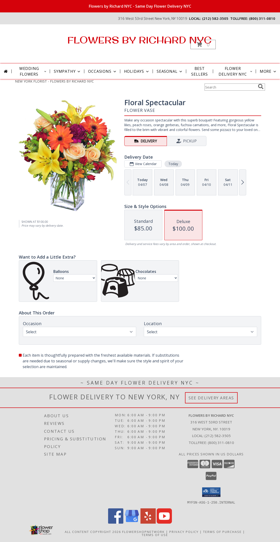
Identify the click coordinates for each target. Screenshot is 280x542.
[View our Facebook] (115, 522)
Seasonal (170, 71)
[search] (261, 86)
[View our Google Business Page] (132, 522)
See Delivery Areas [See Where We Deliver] (211, 398)
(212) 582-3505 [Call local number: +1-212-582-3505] (215, 18)
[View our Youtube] (164, 522)
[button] (203, 44)
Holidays (137, 71)
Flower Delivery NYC (236, 71)
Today (173, 164)
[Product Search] (230, 87)
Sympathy (67, 71)
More (268, 71)
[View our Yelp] (148, 522)
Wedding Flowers (33, 71)
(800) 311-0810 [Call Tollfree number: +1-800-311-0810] (221, 442)
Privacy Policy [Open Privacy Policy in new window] (184, 531)
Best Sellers (199, 71)
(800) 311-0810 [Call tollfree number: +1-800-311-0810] (262, 18)
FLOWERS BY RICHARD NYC (139, 40)
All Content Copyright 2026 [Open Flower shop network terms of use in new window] (93, 531)
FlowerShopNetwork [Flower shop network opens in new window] (143, 531)
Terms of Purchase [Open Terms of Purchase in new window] (222, 531)
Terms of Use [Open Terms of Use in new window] (155, 534)
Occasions (102, 71)
